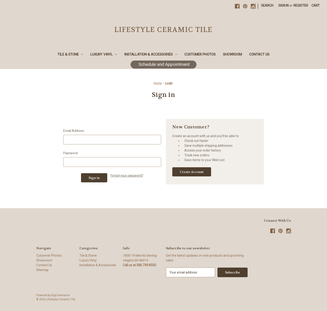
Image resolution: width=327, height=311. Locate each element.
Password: (70, 153)
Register (300, 5)
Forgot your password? (126, 175)
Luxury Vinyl (103, 54)
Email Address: (74, 131)
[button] (163, 65)
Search (267, 5)
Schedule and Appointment (163, 64)
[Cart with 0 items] (315, 5)
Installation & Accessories (150, 54)
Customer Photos (200, 54)
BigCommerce (60, 295)
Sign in (283, 5)
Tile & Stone (70, 54)
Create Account (192, 172)
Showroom (232, 54)
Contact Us (259, 54)
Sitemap (42, 270)
